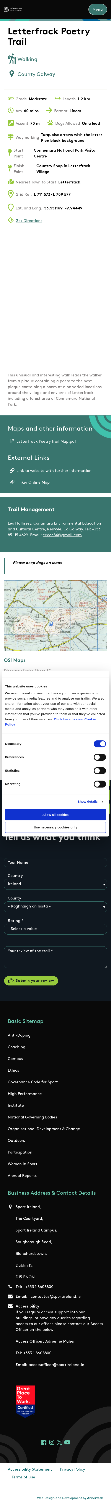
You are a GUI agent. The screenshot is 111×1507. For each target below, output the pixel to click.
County (14, 898)
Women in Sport (23, 1164)
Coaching (16, 1047)
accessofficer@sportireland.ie (56, 1365)
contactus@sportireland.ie (56, 1297)
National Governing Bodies (32, 1118)
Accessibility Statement (30, 1470)
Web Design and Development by (70, 1498)
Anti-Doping (19, 1036)
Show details (88, 801)
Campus (15, 1059)
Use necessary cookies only (55, 827)
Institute (16, 1106)
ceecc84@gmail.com (62, 535)
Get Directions (29, 221)
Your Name (18, 863)
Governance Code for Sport (33, 1083)
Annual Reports (22, 1176)
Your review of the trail (29, 951)
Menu (98, 9)
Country (15, 876)
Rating (14, 921)
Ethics (13, 1071)
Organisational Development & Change (44, 1129)
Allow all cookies (55, 815)
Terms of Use (23, 1478)
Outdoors (16, 1141)
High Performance (25, 1094)
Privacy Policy (72, 1470)
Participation (20, 1153)
